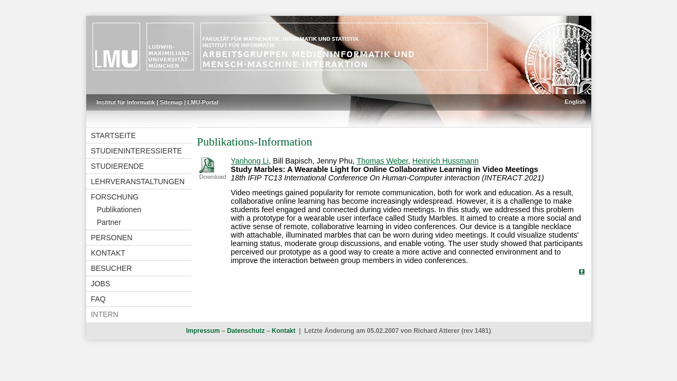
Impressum (203, 330)
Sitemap (171, 102)
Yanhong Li (250, 161)
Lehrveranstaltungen (138, 181)
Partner (109, 222)
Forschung (115, 197)
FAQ (98, 299)
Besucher (111, 268)
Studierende (117, 166)
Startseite (113, 135)
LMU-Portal (202, 102)
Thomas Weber (382, 161)
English (575, 101)
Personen (112, 237)
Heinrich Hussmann (446, 161)
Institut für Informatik (126, 102)
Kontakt (108, 253)
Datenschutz (245, 330)
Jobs (101, 283)
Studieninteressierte (136, 151)
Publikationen (119, 209)
